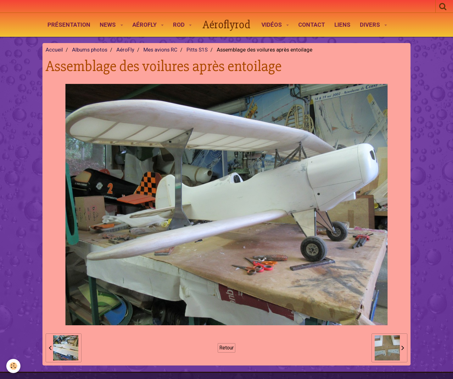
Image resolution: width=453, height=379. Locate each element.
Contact (311, 24)
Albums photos (89, 50)
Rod (179, 24)
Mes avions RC (160, 50)
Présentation (69, 24)
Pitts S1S (197, 50)
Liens (342, 24)
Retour (226, 348)
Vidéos (272, 24)
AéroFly (145, 24)
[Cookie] (13, 366)
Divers (371, 24)
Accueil (54, 50)
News (108, 24)
